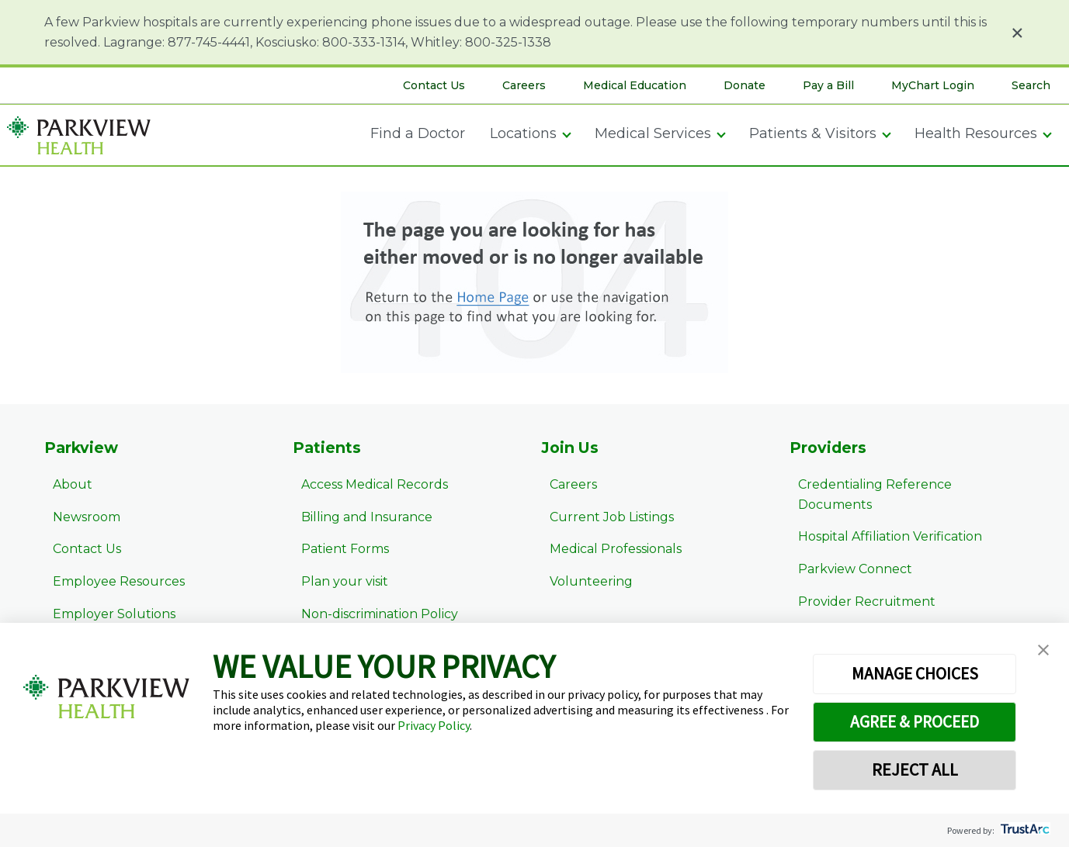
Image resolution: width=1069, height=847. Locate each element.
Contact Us (434, 85)
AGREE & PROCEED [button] (915, 721)
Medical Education (634, 85)
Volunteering (582, 583)
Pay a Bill (828, 85)
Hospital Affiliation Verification (882, 518)
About (64, 486)
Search (1031, 85)
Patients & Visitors (812, 133)
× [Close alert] (1017, 33)
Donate (744, 85)
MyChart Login (932, 85)
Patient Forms (336, 551)
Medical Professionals (607, 551)
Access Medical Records (366, 486)
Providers (829, 448)
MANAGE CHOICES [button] (915, 673)
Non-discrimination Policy (371, 615)
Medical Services (653, 133)
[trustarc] (1023, 830)
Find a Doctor (417, 133)
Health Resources (976, 133)
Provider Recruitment (858, 583)
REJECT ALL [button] (915, 769)
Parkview (82, 448)
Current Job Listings (603, 518)
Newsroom (78, 518)
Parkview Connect (847, 551)
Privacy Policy (433, 725)
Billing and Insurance (358, 518)
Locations (523, 133)
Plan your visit (336, 583)
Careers (524, 85)
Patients (327, 448)
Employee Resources (110, 583)
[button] (1043, 651)
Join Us (571, 448)
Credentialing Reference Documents (905, 486)
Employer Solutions (105, 615)
